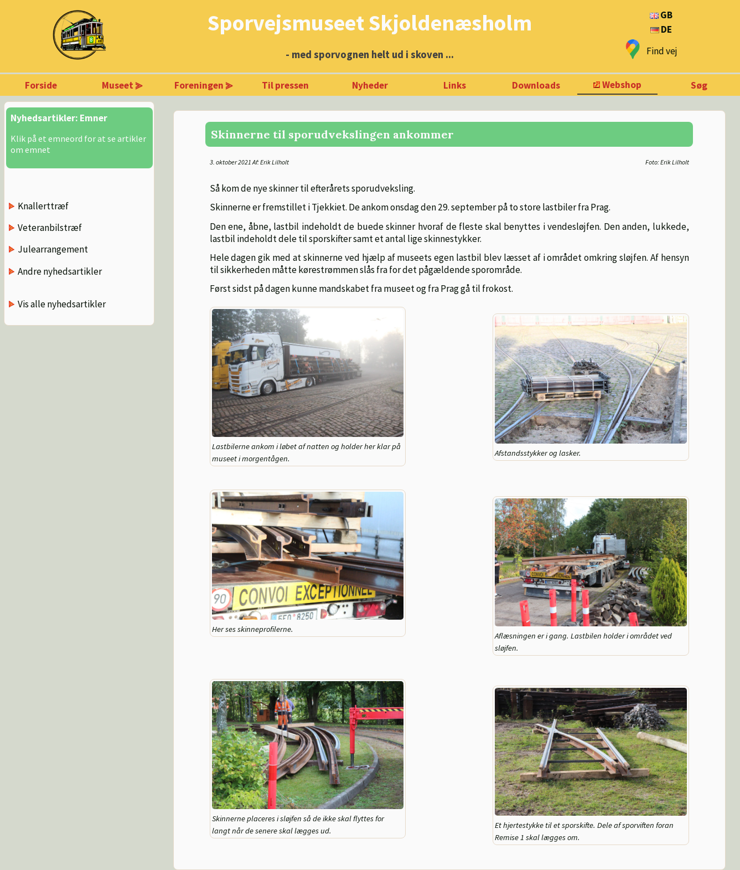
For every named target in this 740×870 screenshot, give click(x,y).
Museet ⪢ (122, 85)
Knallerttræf (43, 206)
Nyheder (370, 85)
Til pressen (285, 85)
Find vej (661, 51)
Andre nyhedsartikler (60, 271)
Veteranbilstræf (50, 228)
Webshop (621, 85)
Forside (41, 85)
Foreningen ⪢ (203, 85)
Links (454, 85)
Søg (699, 85)
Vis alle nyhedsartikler (62, 304)
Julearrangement (53, 249)
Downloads (536, 85)
